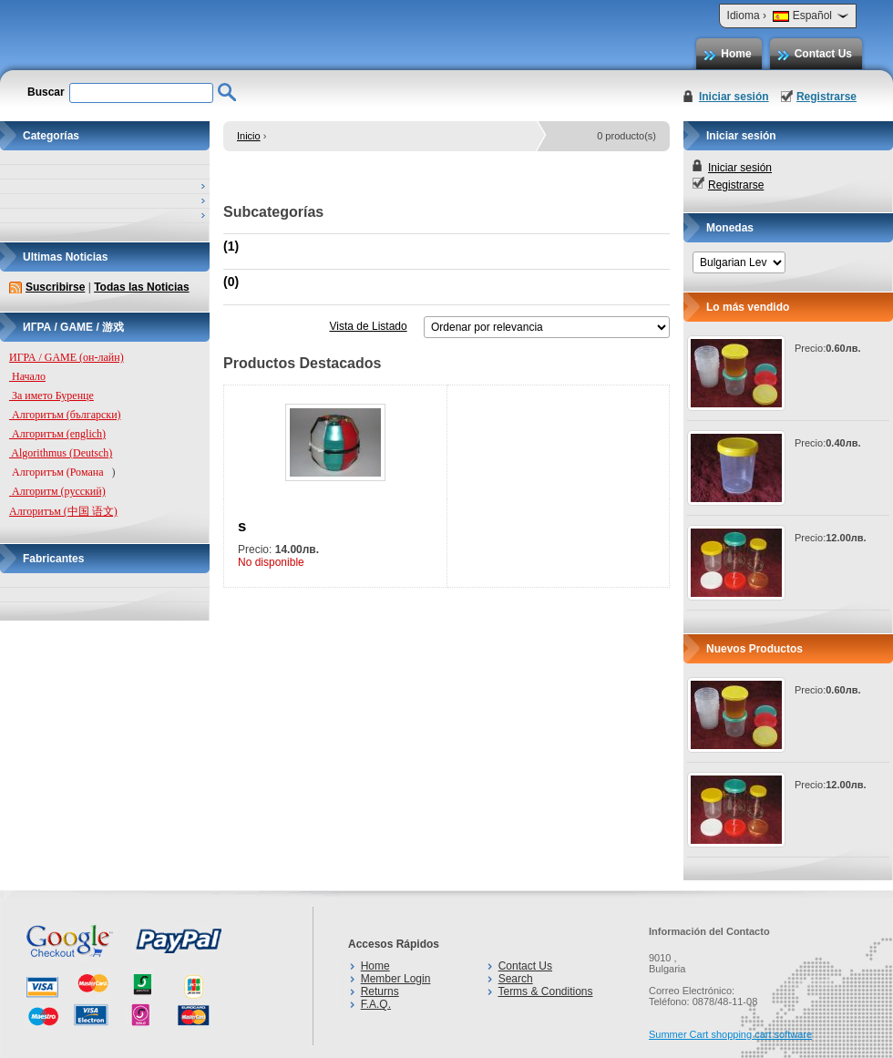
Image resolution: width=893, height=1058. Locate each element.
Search (515, 978)
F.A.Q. (376, 1004)
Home (736, 53)
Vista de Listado (367, 326)
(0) (231, 281)
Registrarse (826, 96)
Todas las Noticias (141, 287)
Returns (380, 991)
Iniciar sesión (734, 96)
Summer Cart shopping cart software (730, 1034)
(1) (231, 246)
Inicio (249, 135)
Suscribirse (55, 287)
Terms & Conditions (545, 991)
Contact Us (823, 53)
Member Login (396, 978)
